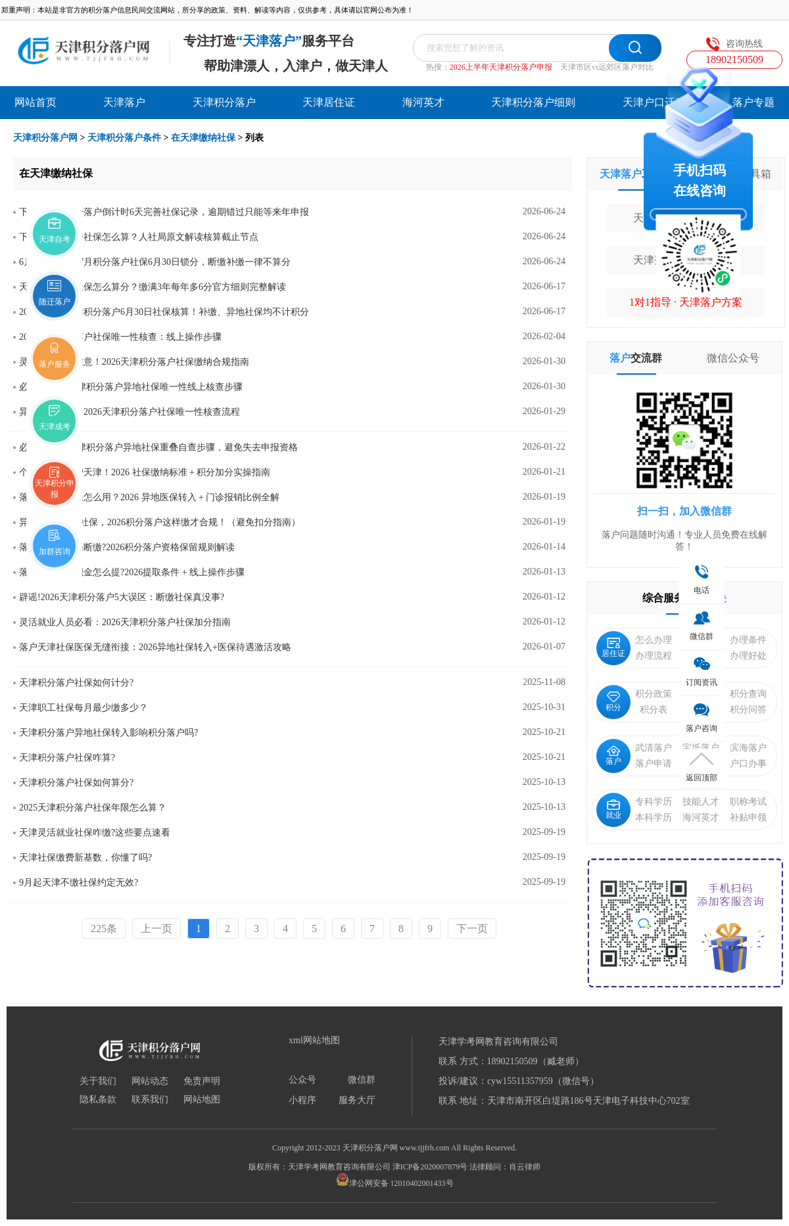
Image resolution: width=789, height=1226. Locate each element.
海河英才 (423, 102)
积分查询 (748, 694)
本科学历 (653, 817)
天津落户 (124, 102)
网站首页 (35, 102)
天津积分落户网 (45, 138)
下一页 (472, 928)
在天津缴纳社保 (203, 138)
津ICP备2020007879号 (430, 1166)
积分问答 (748, 710)
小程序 (302, 1100)
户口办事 (748, 763)
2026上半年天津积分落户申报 (501, 67)
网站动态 (150, 1081)
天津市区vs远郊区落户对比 (607, 67)
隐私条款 (98, 1099)
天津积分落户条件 (124, 138)
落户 (613, 755)
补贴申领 (748, 817)
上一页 (156, 928)
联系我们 (150, 1099)
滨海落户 (748, 748)
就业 (613, 809)
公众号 (302, 1080)
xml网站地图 (314, 1040)
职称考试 (748, 802)
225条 (104, 928)
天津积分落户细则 (533, 102)
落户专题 (753, 102)
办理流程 (653, 656)
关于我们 (98, 1081)
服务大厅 (357, 1100)
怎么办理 (653, 640)
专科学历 (653, 802)
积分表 (653, 710)
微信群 (361, 1080)
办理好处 (748, 656)
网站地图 (201, 1099)
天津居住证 (328, 102)
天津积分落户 (224, 102)
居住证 (613, 648)
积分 (613, 702)
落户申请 (653, 763)
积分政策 (653, 694)
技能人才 (700, 802)
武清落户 (653, 748)
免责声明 (201, 1081)
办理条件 (748, 640)
